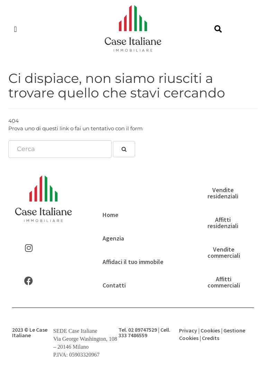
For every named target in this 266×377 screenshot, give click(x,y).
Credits (210, 337)
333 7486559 (132, 335)
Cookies (210, 330)
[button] (15, 29)
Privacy (188, 330)
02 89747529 (142, 329)
